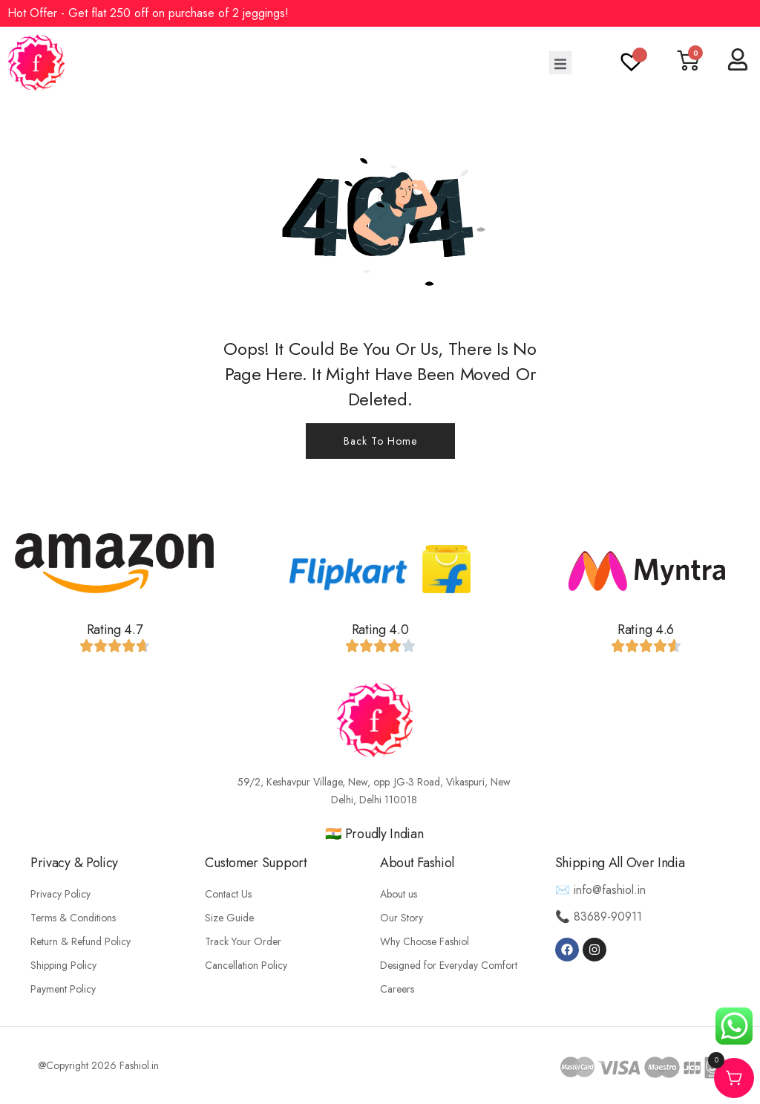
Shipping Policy (63, 965)
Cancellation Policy (246, 965)
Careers (397, 988)
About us (398, 893)
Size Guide (229, 917)
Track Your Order (243, 941)
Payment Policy (63, 988)
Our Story (401, 917)
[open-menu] (560, 62)
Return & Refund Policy (80, 941)
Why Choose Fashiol (424, 941)
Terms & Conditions (73, 917)
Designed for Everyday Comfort (448, 965)
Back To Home (380, 441)
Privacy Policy (60, 893)
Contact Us (228, 893)
